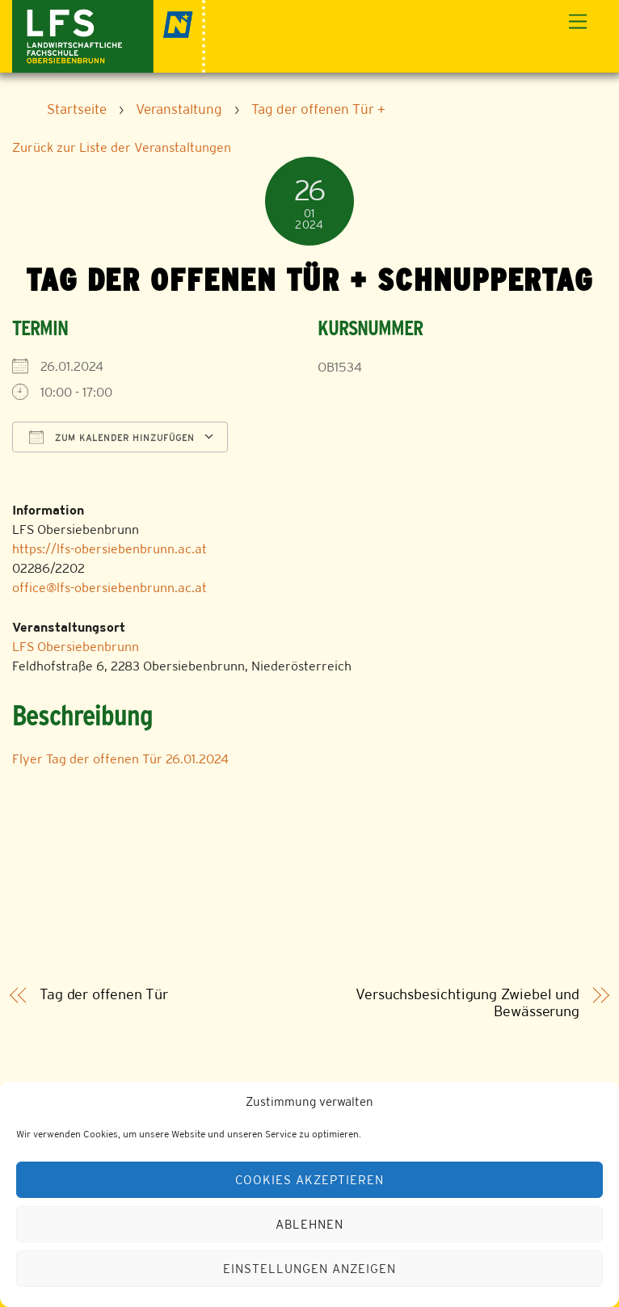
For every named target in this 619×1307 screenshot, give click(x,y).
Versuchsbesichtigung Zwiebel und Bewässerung (467, 1002)
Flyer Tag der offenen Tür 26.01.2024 (120, 759)
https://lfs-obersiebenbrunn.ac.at (109, 549)
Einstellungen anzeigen (309, 1268)
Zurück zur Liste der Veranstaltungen (121, 147)
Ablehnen (309, 1224)
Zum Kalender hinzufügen (112, 437)
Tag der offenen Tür (104, 994)
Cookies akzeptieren (309, 1180)
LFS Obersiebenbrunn (75, 646)
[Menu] (578, 22)
